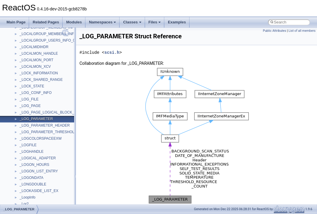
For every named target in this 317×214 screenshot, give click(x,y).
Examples (177, 22)
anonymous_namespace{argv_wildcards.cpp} (55, 181)
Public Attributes (274, 31)
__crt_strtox (29, 161)
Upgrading (18, 31)
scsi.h (111, 52)
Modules (74, 22)
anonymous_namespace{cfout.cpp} (47, 187)
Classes (132, 22)
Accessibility (29, 168)
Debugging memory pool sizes (34, 63)
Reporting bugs (22, 70)
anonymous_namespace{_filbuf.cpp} (48, 174)
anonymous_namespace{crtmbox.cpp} (50, 194)
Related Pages (46, 22)
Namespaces (102, 22)
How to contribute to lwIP (30, 44)
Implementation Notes (27, 102)
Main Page (16, 22)
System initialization (25, 83)
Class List (22, 142)
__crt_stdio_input (33, 148)
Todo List (17, 109)
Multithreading (21, 89)
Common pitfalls (23, 57)
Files (155, 22)
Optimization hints (24, 96)
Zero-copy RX (21, 76)
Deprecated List (22, 116)
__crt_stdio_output (34, 155)
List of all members (302, 31)
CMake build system (26, 50)
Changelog (18, 37)
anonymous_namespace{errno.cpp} (48, 201)
